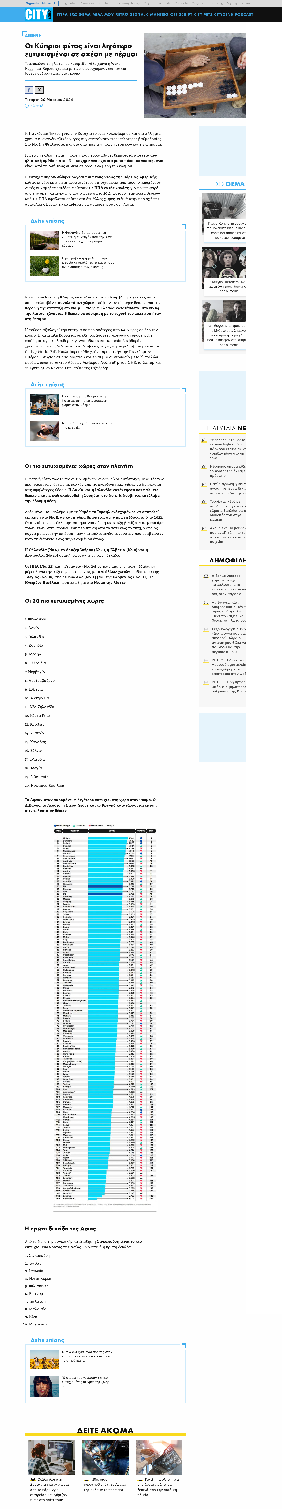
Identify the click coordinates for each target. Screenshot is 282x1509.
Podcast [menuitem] (245, 14)
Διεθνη (36, 35)
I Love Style (162, 3)
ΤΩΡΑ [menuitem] (63, 14)
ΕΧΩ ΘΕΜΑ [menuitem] (81, 14)
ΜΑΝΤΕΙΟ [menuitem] (160, 14)
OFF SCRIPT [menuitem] (182, 14)
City (146, 3)
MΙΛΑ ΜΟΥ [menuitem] (104, 14)
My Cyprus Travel (240, 3)
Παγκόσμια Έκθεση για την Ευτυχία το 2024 (70, 137)
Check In (181, 3)
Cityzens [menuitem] (224, 14)
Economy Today (127, 3)
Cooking (216, 3)
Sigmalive (70, 3)
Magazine (199, 3)
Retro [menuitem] (122, 14)
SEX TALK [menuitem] (140, 14)
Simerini (87, 3)
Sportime (105, 3)
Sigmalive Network (41, 3)
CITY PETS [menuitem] (204, 14)
